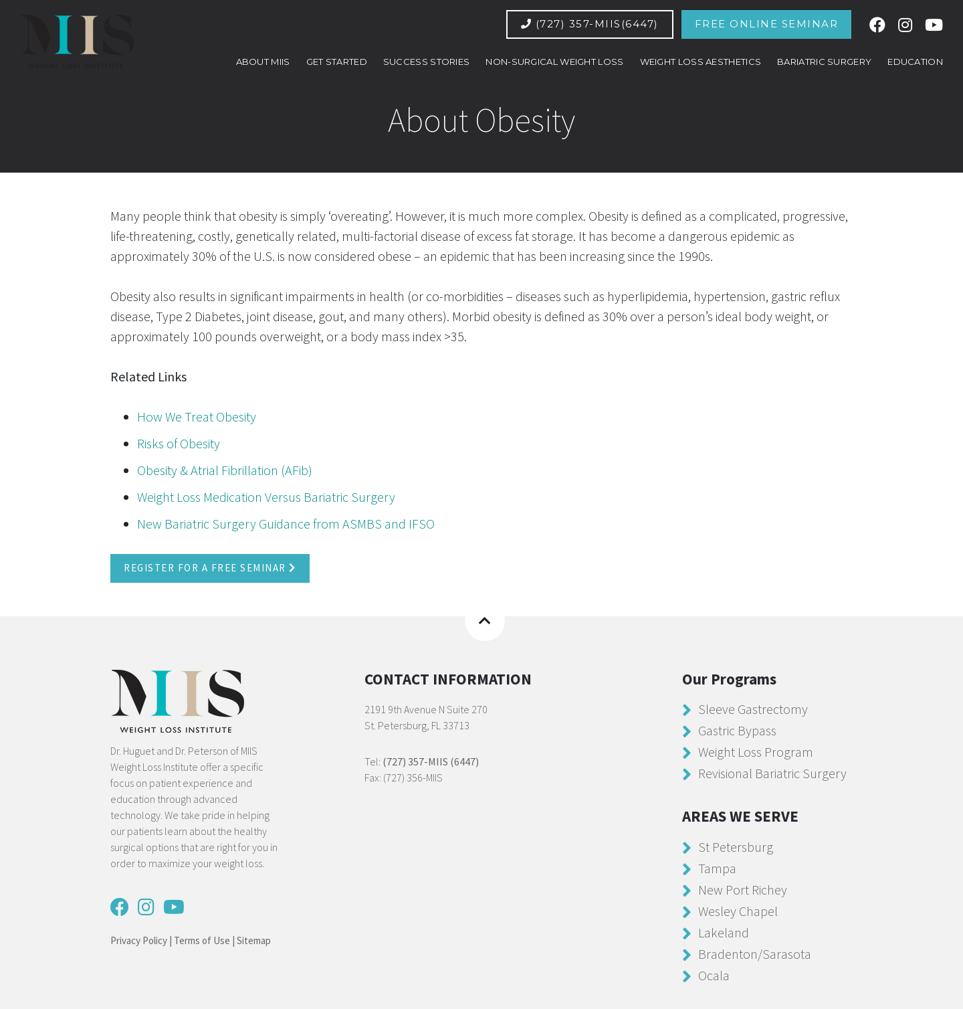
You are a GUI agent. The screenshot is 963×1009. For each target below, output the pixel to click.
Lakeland (723, 931)
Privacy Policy (138, 940)
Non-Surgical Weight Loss (554, 61)
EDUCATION (915, 61)
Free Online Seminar (767, 23)
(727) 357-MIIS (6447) (431, 761)
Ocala (714, 974)
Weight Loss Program (755, 751)
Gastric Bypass (737, 730)
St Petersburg (735, 846)
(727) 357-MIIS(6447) (590, 23)
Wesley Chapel (738, 910)
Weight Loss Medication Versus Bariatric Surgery (266, 496)
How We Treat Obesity (196, 416)
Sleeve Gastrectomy (753, 709)
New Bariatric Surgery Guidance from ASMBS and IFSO (286, 523)
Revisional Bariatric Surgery (772, 773)
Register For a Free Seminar (210, 567)
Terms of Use (202, 940)
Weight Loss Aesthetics (701, 61)
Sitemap (254, 940)
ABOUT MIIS (263, 61)
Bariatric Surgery (824, 61)
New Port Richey (742, 889)
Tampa (717, 867)
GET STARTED (336, 61)
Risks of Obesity (178, 443)
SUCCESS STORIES (426, 61)
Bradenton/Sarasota (754, 953)
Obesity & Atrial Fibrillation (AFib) (224, 470)
